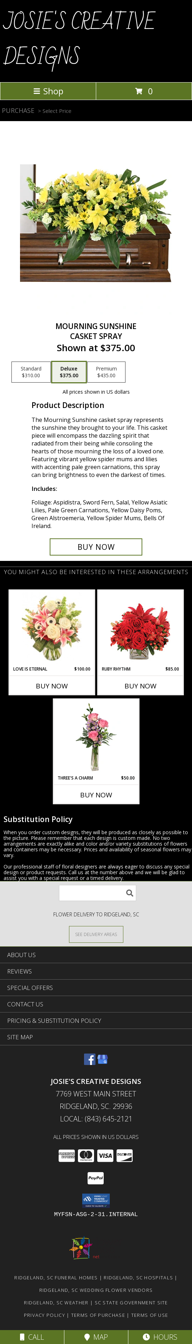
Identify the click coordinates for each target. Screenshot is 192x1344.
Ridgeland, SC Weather (56, 1302)
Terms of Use (149, 1315)
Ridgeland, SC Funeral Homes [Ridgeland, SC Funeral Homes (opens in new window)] (56, 1277)
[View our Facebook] (89, 1063)
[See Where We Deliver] (96, 934)
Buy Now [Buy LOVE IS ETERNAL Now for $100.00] (52, 686)
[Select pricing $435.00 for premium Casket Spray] (106, 372)
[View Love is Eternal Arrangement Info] (52, 628)
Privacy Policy (44, 1315)
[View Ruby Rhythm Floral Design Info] (140, 628)
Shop (48, 91)
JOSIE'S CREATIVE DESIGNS (79, 40)
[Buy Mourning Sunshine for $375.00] (96, 547)
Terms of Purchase (98, 1315)
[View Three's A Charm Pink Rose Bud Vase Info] (96, 737)
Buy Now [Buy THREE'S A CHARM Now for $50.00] (96, 795)
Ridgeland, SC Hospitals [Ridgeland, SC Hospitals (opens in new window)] (138, 1277)
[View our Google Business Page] (102, 1063)
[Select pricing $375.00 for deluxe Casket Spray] (69, 372)
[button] (96, 1201)
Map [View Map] (96, 1337)
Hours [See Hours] (160, 1337)
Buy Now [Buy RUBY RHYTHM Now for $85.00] (140, 686)
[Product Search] (97, 893)
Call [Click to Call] (32, 1337)
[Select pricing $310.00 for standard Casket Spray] (31, 372)
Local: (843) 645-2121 (96, 1119)
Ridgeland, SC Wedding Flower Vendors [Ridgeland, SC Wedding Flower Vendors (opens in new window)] (96, 1290)
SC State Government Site (131, 1302)
